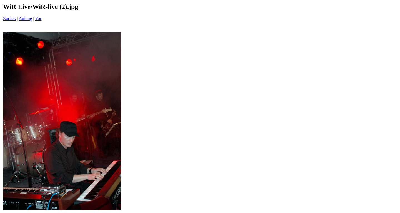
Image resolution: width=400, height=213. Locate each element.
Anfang (25, 18)
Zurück (9, 18)
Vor (38, 18)
